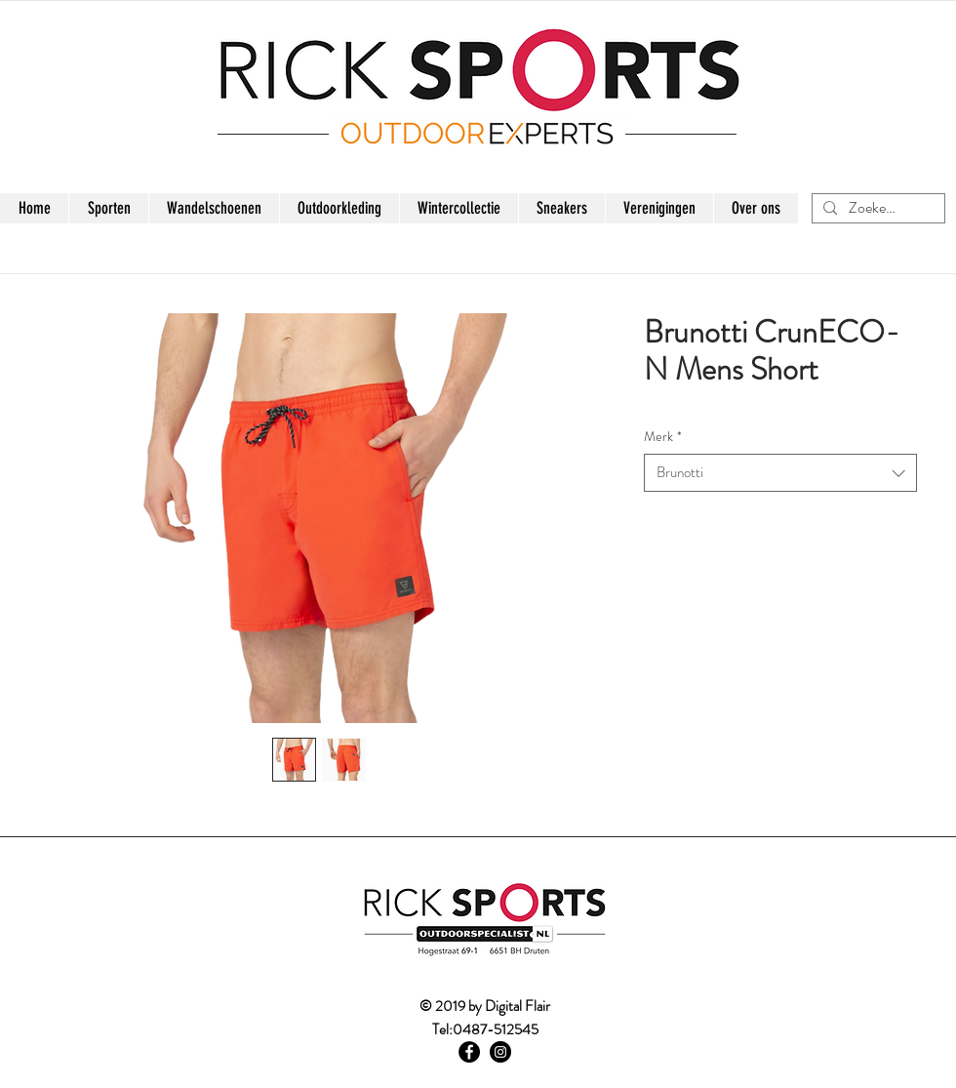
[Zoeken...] (876, 207)
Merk (663, 436)
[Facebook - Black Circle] (469, 1052)
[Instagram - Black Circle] (500, 1052)
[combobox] (780, 473)
